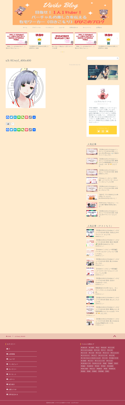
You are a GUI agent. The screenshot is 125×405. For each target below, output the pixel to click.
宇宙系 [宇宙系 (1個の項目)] (103, 366)
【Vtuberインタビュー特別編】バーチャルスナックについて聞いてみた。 (106, 252)
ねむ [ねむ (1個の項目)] (98, 347)
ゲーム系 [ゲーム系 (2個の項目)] (99, 352)
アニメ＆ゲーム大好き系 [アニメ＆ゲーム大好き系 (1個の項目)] (87, 350)
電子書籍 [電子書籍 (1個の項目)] (101, 371)
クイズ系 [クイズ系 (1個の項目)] (92, 352)
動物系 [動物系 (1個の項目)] (111, 363)
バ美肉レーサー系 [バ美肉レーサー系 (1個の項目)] (114, 358)
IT (9, 349)
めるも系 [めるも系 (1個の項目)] (104, 347)
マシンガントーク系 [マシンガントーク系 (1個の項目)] (100, 360)
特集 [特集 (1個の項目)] (106, 368)
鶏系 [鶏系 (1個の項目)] (108, 371)
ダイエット (12, 374)
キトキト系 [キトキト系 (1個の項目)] (84, 352)
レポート (11, 379)
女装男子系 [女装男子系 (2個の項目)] (90, 366)
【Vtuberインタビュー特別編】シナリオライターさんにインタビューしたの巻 (106, 271)
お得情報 (11, 354)
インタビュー (50, 27)
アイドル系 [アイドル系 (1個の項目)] (111, 347)
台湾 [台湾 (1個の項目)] (117, 363)
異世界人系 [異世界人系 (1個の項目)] (112, 368)
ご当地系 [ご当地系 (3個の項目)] (92, 347)
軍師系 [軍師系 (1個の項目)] (95, 371)
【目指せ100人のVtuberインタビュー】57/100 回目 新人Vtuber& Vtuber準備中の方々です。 (107, 321)
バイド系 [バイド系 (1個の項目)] (105, 358)
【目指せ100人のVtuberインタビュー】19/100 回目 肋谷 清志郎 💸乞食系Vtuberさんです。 (107, 242)
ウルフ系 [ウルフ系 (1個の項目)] (110, 350)
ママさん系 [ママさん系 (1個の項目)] (110, 360)
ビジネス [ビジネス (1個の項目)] (91, 360)
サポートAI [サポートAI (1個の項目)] (106, 352)
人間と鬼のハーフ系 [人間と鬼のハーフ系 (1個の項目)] (86, 363)
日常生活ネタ (74, 27)
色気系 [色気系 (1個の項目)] (83, 371)
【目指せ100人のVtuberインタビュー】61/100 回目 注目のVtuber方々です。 (107, 280)
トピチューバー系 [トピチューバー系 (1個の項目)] (103, 355)
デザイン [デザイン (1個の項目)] (94, 355)
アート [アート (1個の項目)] (104, 350)
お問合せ (99, 27)
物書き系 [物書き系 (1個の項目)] (100, 368)
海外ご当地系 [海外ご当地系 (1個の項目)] (85, 368)
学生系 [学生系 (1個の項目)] (97, 366)
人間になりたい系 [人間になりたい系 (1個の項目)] (97, 363)
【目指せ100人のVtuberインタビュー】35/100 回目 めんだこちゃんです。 (107, 300)
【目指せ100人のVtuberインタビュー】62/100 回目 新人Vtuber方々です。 (107, 261)
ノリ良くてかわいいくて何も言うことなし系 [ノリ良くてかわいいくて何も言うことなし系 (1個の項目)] (91, 358)
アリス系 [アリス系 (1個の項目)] (97, 350)
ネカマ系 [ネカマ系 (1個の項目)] (112, 355)
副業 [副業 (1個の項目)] (105, 363)
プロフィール (36, 27)
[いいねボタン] (8, 123)
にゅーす (62, 27)
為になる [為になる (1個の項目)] (93, 368)
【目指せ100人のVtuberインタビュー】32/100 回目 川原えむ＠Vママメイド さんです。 (107, 232)
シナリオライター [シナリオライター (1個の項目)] (86, 355)
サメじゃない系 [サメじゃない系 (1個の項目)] (115, 352)
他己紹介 (11, 384)
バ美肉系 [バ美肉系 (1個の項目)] (84, 360)
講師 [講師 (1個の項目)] (89, 371)
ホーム (25, 27)
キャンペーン (87, 27)
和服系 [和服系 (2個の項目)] (83, 366)
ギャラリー (12, 369)
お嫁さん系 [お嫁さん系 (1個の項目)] (84, 347)
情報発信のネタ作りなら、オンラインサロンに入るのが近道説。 (106, 290)
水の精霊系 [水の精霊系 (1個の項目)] (111, 366)
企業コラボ (12, 389)
